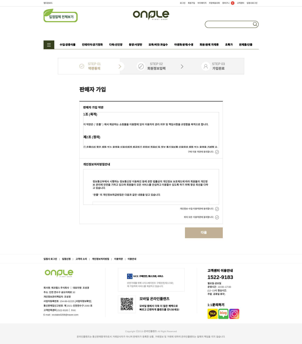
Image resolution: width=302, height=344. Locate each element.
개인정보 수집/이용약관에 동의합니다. (199, 209)
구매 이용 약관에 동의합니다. (203, 152)
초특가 (229, 44)
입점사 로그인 (50, 259)
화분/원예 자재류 (209, 44)
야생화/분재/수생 (183, 44)
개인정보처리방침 (100, 259)
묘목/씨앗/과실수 (158, 44)
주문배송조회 (214, 3)
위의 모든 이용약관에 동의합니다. (201, 217)
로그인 (182, 3)
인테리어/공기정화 (92, 44)
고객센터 (240, 3)
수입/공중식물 (67, 44)
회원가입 (191, 3)
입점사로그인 (252, 3)
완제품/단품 (245, 44)
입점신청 (66, 259)
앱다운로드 (48, 3)
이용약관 (118, 259)
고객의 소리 (81, 259)
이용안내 (132, 259)
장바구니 (228, 3)
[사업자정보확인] (82, 301)
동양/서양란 (135, 44)
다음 (204, 232)
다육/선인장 (115, 44)
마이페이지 (202, 3)
